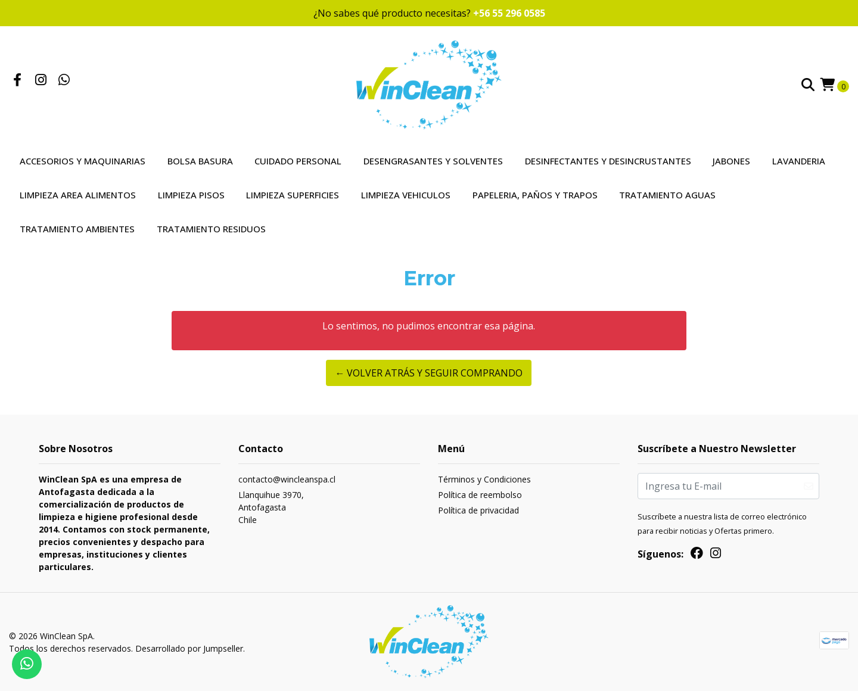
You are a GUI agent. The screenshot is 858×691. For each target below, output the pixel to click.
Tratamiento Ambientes (77, 229)
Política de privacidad (478, 510)
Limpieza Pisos (191, 195)
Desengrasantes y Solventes (433, 161)
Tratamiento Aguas (667, 195)
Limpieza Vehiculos (405, 195)
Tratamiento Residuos (211, 229)
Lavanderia (798, 161)
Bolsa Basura (200, 161)
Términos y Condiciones (484, 479)
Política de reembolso (480, 494)
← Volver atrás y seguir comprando (429, 372)
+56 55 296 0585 (509, 13)
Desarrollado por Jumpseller (189, 648)
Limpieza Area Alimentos (78, 195)
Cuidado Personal (297, 161)
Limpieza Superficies (292, 195)
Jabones (731, 161)
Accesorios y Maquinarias (82, 161)
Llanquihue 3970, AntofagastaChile (271, 507)
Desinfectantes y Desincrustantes (608, 161)
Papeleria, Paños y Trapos (535, 195)
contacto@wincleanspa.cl (286, 479)
